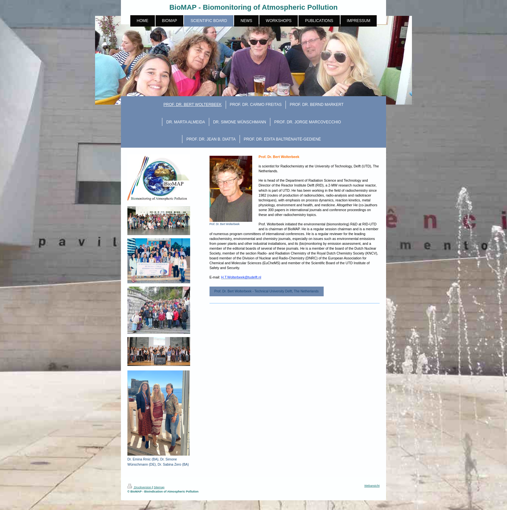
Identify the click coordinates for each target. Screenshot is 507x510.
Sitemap (159, 487)
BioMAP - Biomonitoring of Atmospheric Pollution (253, 7)
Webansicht (372, 485)
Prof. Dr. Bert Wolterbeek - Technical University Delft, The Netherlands (266, 291)
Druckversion (139, 487)
